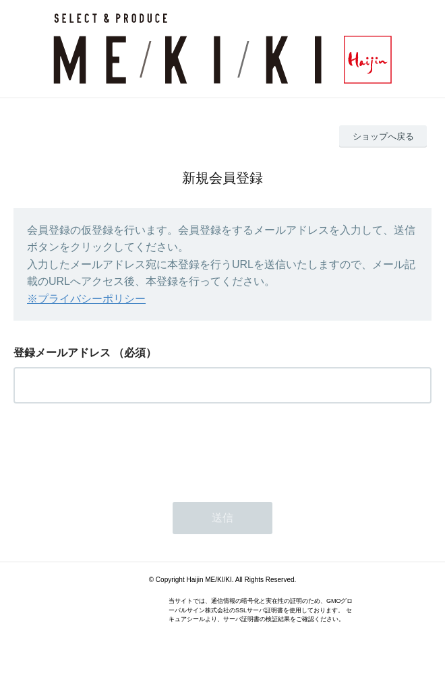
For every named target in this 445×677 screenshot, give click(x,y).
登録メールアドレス (62, 352)
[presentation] (115, 448)
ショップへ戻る (383, 136)
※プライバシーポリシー (86, 298)
